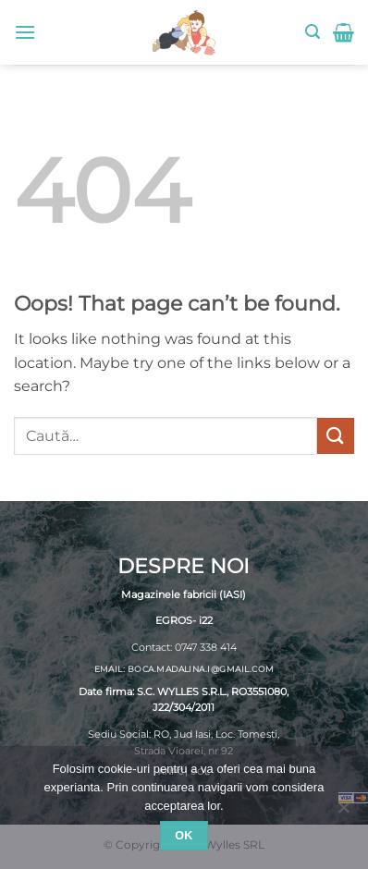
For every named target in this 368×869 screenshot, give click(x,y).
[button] (25, 32)
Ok (184, 835)
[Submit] (335, 436)
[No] (343, 812)
